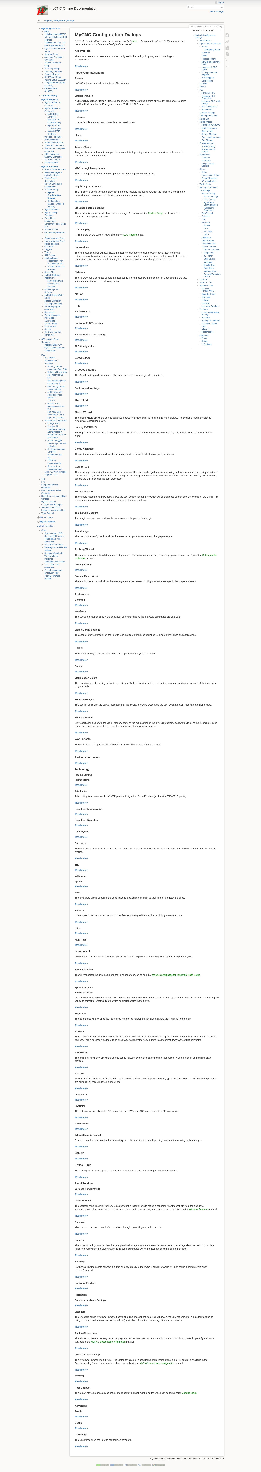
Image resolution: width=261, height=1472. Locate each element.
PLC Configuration (210, 106)
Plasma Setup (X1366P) (55, 80)
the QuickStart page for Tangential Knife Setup (176, 975)
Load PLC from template (55, 472)
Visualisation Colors (210, 175)
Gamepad (206, 297)
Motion (202, 87)
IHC (43, 482)
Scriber (47, 329)
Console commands (53, 570)
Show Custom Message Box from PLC (55, 406)
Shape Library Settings (208, 165)
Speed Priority (50, 324)
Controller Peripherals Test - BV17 (55, 455)
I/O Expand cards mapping (209, 73)
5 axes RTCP (205, 282)
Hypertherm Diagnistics (209, 209)
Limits (204, 56)
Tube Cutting (209, 199)
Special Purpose (209, 247)
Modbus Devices (52, 140)
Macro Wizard (205, 122)
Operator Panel (208, 294)
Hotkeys (205, 300)
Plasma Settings (211, 196)
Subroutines (49, 312)
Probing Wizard (206, 143)
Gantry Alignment (209, 128)
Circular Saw (209, 265)
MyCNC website (47, 522)
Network (203, 84)
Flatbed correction (212, 250)
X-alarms (206, 53)
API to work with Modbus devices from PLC (54, 395)
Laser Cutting (50, 321)
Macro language (51, 244)
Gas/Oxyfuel (207, 213)
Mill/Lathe (206, 222)
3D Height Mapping (53, 304)
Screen (202, 169)
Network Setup (51, 54)
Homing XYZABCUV (211, 125)
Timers (47, 252)
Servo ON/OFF (51, 229)
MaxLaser (208, 262)
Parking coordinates (208, 187)
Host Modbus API (55, 261)
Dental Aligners (51, 162)
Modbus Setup (51, 258)
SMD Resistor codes (53, 544)
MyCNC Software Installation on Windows (55, 284)
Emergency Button (212, 50)
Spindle (207, 225)
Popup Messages (52, 315)
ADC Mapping (130, 234)
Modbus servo (210, 271)
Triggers (48, 249)
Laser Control (208, 241)
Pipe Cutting (50, 318)
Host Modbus (208, 332)
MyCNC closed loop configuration (108, 1341)
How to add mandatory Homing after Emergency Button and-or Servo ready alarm (56, 432)
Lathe (206, 234)
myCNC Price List (45, 526)
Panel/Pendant (206, 285)
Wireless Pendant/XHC (208, 290)
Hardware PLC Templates (208, 97)
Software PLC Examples (55, 420)
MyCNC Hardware (50, 100)
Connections (207, 81)
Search (222, 7)
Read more (81, 66)
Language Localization (54, 562)
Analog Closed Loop (211, 321)
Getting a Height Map (57, 372)
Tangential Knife (209, 244)
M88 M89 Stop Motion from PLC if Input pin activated (55, 415)
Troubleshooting (49, 95)
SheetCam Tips (51, 573)
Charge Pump (53, 423)
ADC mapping (208, 78)
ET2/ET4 (206, 329)
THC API (51, 401)
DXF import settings (208, 116)
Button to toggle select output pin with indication (56, 443)
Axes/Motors (205, 40)
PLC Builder (49, 358)
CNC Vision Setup (52, 77)
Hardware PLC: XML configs (211, 102)
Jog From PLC (51, 475)
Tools (206, 228)
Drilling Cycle (50, 326)
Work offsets (205, 184)
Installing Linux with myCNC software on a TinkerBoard (54, 348)
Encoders (206, 317)
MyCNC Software (49, 167)
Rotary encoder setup (54, 142)
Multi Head (206, 238)
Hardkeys (206, 303)
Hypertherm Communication (211, 203)
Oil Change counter (56, 449)
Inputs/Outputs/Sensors (210, 43)
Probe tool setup (51, 74)
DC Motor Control (52, 160)
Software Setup (51, 189)
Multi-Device (209, 259)
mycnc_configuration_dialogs (59, 20)
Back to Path (207, 131)
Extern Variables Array (54, 241)
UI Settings (207, 344)
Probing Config (208, 146)
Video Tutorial (47, 513)
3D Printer (208, 256)
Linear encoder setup (54, 145)
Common (206, 158)
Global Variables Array (54, 238)
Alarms (205, 46)
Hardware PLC (208, 93)
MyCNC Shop (46, 517)
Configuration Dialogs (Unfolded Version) (55, 204)
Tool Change (207, 140)
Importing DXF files (53, 71)
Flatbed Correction (52, 301)
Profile (204, 338)
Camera (203, 279)
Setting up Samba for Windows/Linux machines (54, 556)
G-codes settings (207, 113)
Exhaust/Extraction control (212, 275)
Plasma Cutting (208, 193)
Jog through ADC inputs (209, 68)
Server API (49, 272)
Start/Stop (206, 161)
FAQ (46, 31)
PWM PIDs (209, 268)
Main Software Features (55, 169)
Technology (204, 190)
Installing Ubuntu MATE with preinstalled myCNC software (55, 37)
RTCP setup (49, 255)
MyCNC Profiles (51, 209)
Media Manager (217, 11)
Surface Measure (209, 134)
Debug (205, 341)
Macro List (204, 119)
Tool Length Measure (211, 137)
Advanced (204, 335)
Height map (209, 253)
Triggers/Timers (209, 59)
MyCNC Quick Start (50, 28)
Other (44, 530)
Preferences (204, 155)
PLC (43, 355)
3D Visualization (209, 181)
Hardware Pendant (52, 332)
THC (43, 479)
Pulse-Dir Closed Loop (209, 325)
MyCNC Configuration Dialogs (54, 195)
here (134, 41)
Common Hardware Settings (210, 313)
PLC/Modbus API (55, 264)
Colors (204, 172)
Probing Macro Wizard (208, 150)
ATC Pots (208, 231)
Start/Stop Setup (51, 68)
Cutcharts (48, 246)
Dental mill (49, 335)
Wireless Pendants (52, 137)
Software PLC (208, 109)
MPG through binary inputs (211, 63)
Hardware (203, 309)
